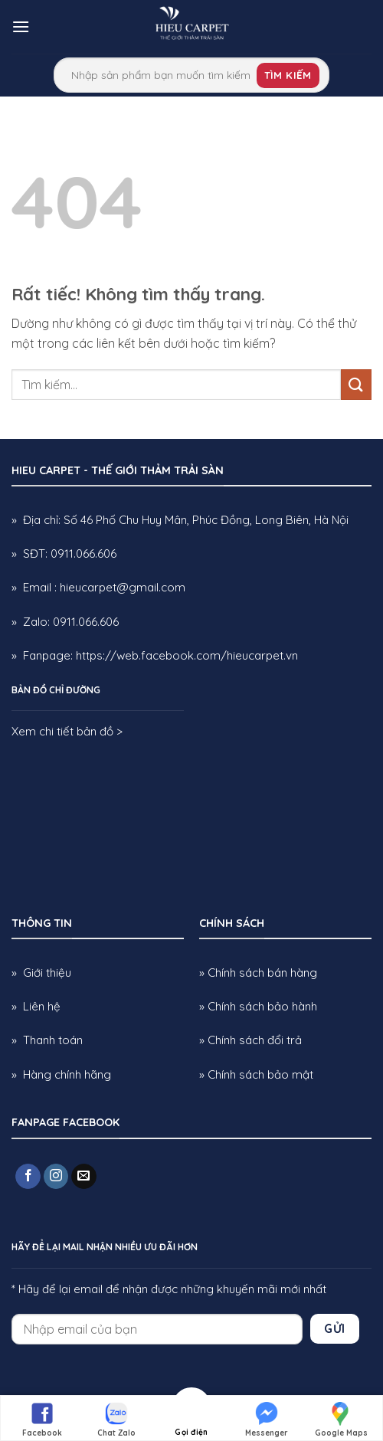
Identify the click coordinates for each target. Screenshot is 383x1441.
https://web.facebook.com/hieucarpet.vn (187, 655)
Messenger (266, 1419)
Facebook (42, 1419)
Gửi (334, 1328)
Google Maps (341, 1419)
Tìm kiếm (288, 75)
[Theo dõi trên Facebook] (28, 1177)
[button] (20, 26)
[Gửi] (356, 384)
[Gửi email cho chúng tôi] (84, 1177)
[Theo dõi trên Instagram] (56, 1177)
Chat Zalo (116, 1419)
